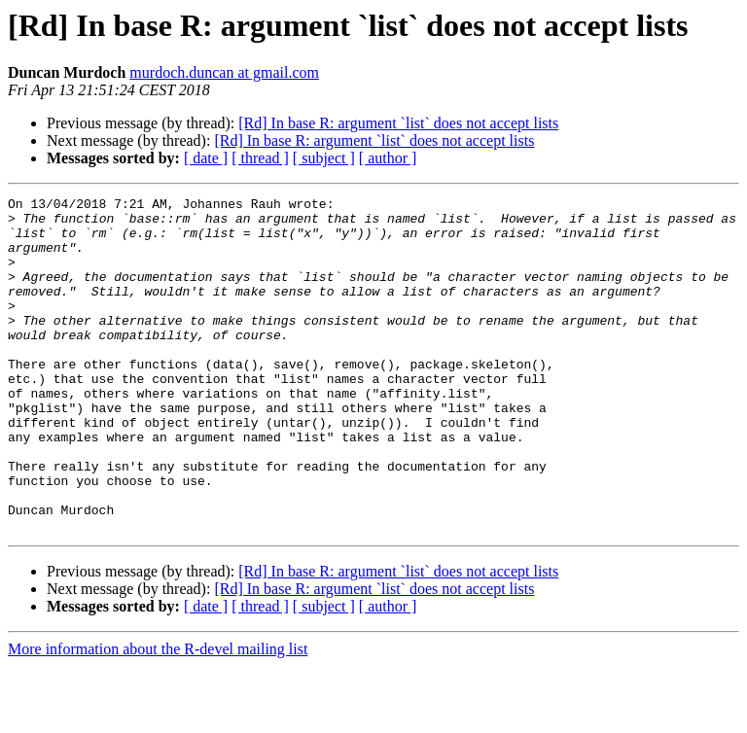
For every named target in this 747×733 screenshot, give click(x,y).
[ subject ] (324, 158)
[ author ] (388, 158)
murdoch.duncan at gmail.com (224, 72)
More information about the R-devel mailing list (157, 716)
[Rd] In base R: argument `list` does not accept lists (398, 123)
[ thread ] (260, 158)
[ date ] (206, 158)
